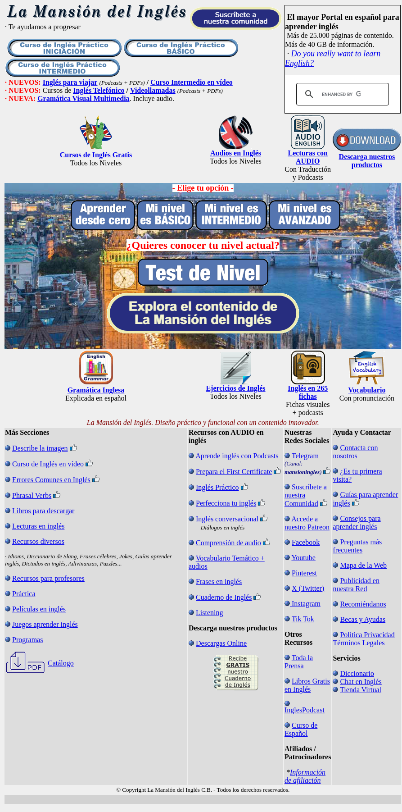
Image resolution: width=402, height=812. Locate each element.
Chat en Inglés (360, 681)
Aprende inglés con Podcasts (236, 456)
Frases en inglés (219, 581)
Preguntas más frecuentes (357, 546)
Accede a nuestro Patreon (307, 523)
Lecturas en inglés (38, 526)
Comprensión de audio (228, 543)
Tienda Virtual (360, 689)
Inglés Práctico (217, 487)
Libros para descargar (43, 511)
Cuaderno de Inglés (224, 597)
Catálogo (61, 663)
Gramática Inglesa (96, 390)
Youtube (303, 557)
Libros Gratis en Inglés (307, 685)
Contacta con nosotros (355, 452)
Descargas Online (221, 643)
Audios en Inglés (235, 153)
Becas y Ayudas (362, 619)
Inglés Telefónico (98, 90)
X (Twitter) (308, 588)
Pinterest (304, 573)
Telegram (305, 456)
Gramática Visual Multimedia (83, 98)
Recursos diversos (38, 541)
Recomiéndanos (363, 604)
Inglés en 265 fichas (308, 392)
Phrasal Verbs (31, 495)
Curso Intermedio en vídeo (191, 82)
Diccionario (357, 673)
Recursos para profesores (48, 578)
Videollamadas (153, 90)
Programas (27, 639)
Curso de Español (301, 729)
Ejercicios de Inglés (235, 388)
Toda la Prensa (299, 662)
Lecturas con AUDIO (307, 157)
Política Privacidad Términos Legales (363, 639)
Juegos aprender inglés (45, 624)
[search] (341, 94)
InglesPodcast (305, 710)
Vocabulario (366, 390)
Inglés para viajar (70, 82)
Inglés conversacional (227, 519)
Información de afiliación (305, 776)
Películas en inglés (39, 609)
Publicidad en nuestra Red (356, 585)
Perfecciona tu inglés (226, 503)
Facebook (306, 542)
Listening (209, 612)
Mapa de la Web (363, 565)
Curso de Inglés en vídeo (48, 464)
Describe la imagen (40, 448)
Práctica (24, 594)
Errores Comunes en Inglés (51, 480)
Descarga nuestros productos (367, 161)
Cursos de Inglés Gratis (96, 155)
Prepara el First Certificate (234, 471)
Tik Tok (303, 619)
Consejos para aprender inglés (356, 522)
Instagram (306, 603)
